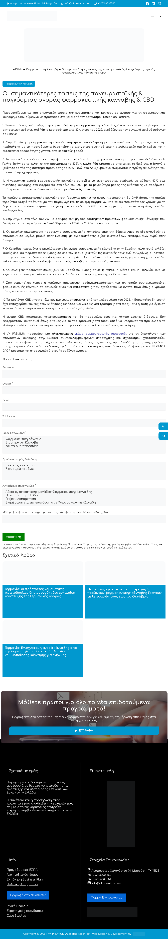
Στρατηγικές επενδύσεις (25, 910)
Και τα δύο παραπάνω (84, 446)
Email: (7, 400)
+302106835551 (99, 879)
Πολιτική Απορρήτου (22, 884)
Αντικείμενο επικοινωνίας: (19, 485)
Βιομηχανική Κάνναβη (84, 442)
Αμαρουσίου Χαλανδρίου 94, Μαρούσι (33, 3)
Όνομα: (8, 383)
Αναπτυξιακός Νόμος (23, 874)
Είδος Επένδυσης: (14, 432)
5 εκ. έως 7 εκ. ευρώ (84, 465)
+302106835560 (106, 3)
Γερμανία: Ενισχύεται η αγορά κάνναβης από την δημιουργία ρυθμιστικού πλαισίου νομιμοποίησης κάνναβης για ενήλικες (41, 651)
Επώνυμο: (9, 367)
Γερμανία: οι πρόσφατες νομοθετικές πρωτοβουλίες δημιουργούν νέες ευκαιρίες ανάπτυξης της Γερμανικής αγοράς (40, 592)
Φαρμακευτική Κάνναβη (42, 69)
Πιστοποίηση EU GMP (84, 495)
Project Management (84, 499)
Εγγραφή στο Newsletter (28, 895)
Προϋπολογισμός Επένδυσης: (21, 459)
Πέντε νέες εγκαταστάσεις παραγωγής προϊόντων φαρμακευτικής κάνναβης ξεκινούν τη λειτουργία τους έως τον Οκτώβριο (124, 593)
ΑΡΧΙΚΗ (18, 69)
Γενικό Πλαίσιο (18, 906)
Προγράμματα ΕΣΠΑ (22, 870)
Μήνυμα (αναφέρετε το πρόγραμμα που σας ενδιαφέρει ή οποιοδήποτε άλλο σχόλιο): (56, 512)
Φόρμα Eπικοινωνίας (106, 897)
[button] (152, 16)
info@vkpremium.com (77, 3)
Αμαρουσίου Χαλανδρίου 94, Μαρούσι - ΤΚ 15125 (123, 870)
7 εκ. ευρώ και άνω (84, 469)
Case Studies (16, 915)
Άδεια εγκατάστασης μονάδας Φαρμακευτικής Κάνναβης (84, 492)
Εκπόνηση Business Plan (25, 879)
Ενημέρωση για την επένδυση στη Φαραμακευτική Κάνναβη (84, 502)
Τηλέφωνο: (10, 416)
